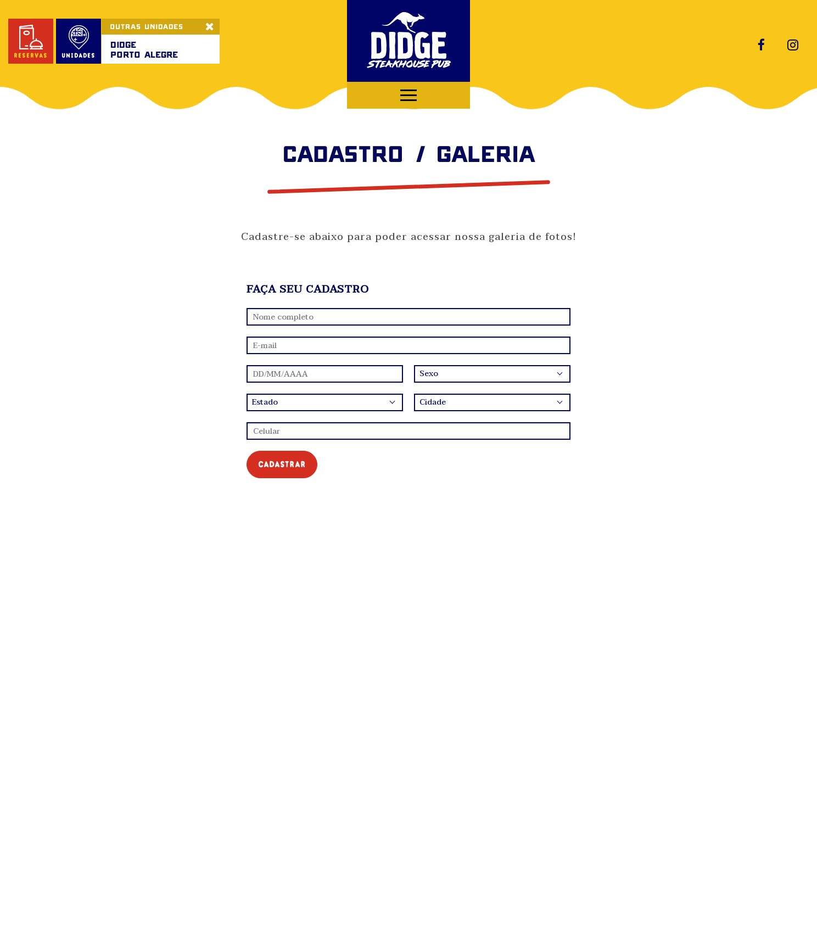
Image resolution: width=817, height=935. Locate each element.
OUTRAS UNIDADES (146, 26)
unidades (78, 42)
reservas (31, 42)
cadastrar (282, 464)
